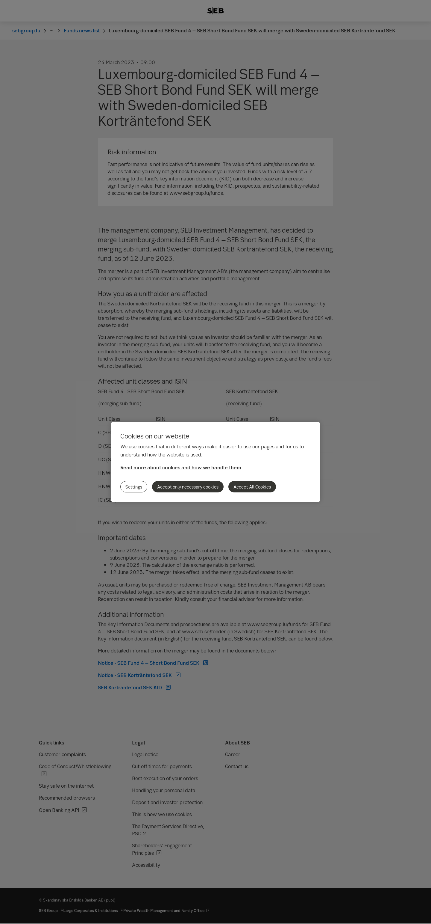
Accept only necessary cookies (187, 487)
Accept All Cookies (252, 487)
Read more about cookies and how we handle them (180, 467)
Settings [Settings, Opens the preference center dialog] (133, 487)
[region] (215, 462)
